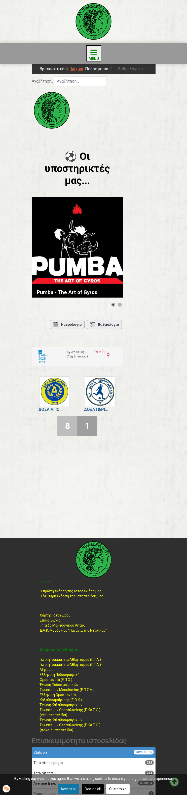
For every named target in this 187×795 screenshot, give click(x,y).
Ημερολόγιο (67, 324)
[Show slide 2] (120, 305)
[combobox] (80, 81)
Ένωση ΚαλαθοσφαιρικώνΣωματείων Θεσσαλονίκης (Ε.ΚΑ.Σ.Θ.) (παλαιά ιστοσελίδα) (70, 725)
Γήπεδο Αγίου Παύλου (101, 351)
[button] (6, 788)
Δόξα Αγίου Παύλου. (51, 409)
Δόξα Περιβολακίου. (96, 409)
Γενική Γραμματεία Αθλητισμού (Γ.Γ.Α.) (70, 660)
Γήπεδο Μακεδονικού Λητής (62, 625)
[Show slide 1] (113, 305)
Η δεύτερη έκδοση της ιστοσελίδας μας (72, 596)
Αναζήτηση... (43, 81)
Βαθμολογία (104, 324)
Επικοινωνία (50, 620)
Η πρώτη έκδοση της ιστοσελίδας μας (70, 591)
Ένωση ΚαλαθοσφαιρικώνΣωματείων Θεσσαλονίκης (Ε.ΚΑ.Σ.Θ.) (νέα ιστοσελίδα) (70, 710)
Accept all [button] (68, 789)
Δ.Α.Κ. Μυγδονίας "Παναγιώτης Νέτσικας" (73, 630)
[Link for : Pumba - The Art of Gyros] (77, 247)
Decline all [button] (93, 789)
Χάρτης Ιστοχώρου (55, 615)
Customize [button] (118, 789)
